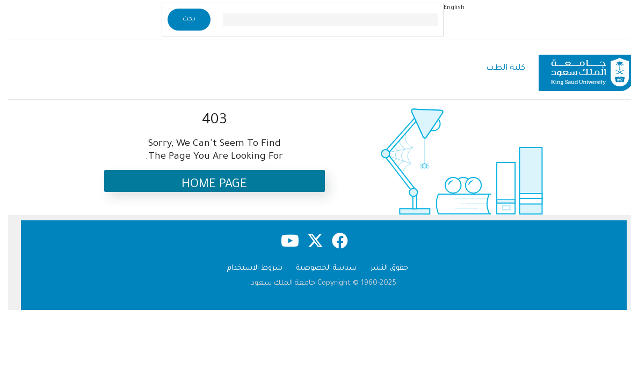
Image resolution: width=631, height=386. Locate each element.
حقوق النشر (381, 268)
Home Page (206, 185)
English (446, 8)
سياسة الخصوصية (318, 268)
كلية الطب (497, 68)
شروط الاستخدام (246, 268)
